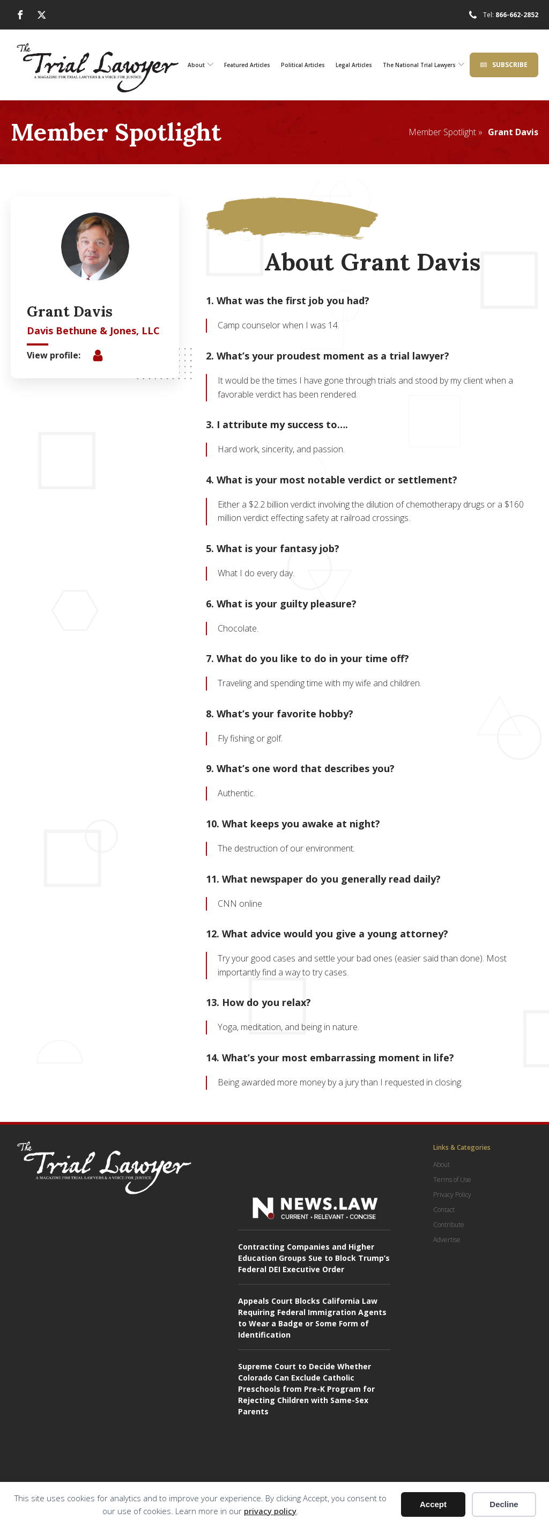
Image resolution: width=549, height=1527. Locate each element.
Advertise (447, 1239)
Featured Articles (247, 65)
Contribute (448, 1224)
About (200, 65)
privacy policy (270, 1511)
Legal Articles (354, 65)
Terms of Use (452, 1179)
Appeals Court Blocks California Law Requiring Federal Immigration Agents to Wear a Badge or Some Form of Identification (312, 1318)
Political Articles (303, 65)
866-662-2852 (516, 14)
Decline (503, 1504)
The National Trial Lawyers (423, 65)
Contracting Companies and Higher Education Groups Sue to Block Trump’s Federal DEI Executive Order (314, 1258)
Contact (444, 1209)
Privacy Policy (452, 1194)
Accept (433, 1504)
